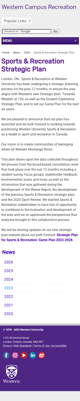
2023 (27, 52)
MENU (7, 41)
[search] (26, 31)
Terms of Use (42, 345)
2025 (8, 271)
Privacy (7, 345)
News (16, 52)
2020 (8, 314)
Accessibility (59, 345)
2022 (8, 297)
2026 (8, 262)
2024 (8, 279)
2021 (8, 305)
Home (5, 52)
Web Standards (22, 345)
